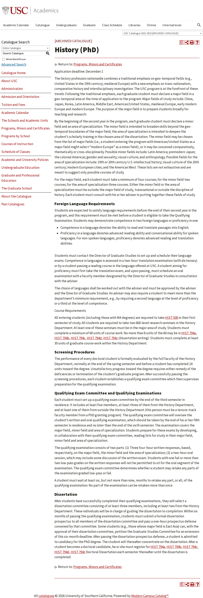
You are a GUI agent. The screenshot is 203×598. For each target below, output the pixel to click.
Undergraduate (66, 25)
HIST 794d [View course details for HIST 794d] (94, 338)
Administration (12, 88)
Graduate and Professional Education (20, 178)
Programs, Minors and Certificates (25, 128)
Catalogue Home (13, 73)
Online (151, 25)
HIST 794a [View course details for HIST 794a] (188, 333)
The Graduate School (16, 188)
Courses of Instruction (17, 144)
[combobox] (163, 33)
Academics (46, 10)
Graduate (89, 25)
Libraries (135, 25)
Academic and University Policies (25, 160)
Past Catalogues (12, 204)
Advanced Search (13, 64)
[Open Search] (199, 25)
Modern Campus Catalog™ (150, 596)
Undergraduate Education (20, 167)
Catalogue (42, 25)
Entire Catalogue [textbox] (12, 48)
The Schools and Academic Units (24, 120)
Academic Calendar (16, 25)
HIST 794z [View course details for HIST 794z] (110, 338)
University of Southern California (15, 10)
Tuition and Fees (13, 104)
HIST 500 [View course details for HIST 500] (171, 317)
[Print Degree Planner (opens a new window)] (181, 42)
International (172, 25)
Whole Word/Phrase (16, 58)
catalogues (46, 596)
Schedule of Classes (15, 152)
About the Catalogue (16, 196)
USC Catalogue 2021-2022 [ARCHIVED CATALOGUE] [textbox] (151, 33)
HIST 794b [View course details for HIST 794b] (61, 338)
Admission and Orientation (20, 96)
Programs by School (15, 136)
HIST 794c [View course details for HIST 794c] (78, 338)
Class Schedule (112, 25)
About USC (9, 81)
